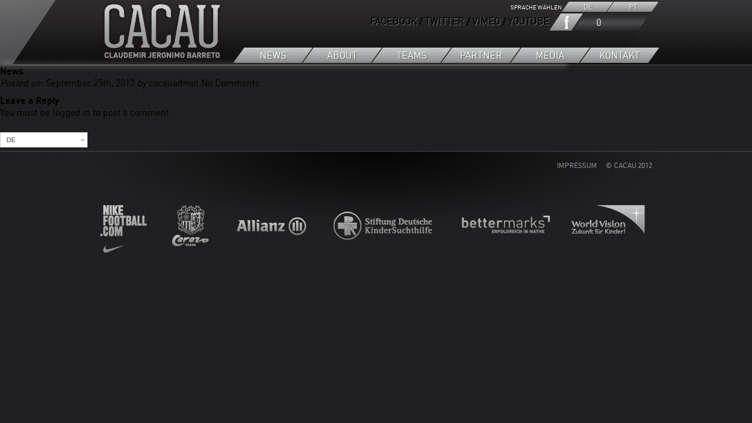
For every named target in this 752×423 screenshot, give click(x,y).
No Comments (230, 83)
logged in (71, 112)
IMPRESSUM (577, 165)
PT (633, 7)
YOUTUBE (528, 21)
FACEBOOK (393, 21)
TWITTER (444, 21)
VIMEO (486, 21)
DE (587, 7)
